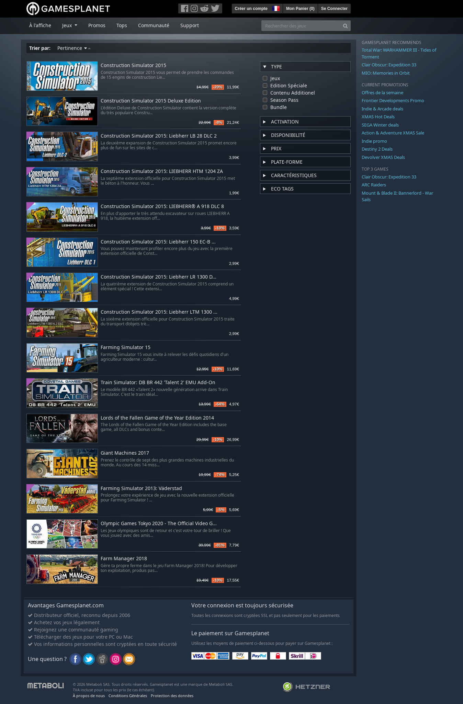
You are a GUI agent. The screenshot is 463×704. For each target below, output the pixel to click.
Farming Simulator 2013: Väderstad (141, 488)
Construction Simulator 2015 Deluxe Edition (151, 101)
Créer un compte (251, 8)
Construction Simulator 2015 (133, 65)
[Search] (345, 25)
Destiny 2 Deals (377, 149)
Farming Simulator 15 (125, 347)
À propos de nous (89, 695)
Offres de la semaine (382, 92)
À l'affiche (40, 25)
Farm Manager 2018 (124, 559)
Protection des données (172, 695)
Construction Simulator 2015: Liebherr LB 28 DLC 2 (159, 136)
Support (189, 25)
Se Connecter (334, 8)
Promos (96, 25)
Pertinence (74, 48)
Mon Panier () (300, 8)
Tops (121, 25)
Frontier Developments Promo (393, 100)
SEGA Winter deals (380, 125)
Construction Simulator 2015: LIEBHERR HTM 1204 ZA (162, 171)
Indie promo (374, 141)
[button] (275, 7)
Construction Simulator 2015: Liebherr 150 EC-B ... (158, 242)
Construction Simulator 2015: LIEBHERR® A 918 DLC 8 (162, 206)
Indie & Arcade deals (382, 109)
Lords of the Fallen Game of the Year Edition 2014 (157, 418)
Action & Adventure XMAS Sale (393, 133)
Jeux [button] (67, 25)
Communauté (153, 25)
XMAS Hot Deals (378, 116)
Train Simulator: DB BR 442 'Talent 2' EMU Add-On (158, 383)
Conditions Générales (128, 695)
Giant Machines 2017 (125, 453)
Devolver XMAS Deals (383, 157)
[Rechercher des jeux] (300, 25)
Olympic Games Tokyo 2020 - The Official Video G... (159, 524)
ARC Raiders (374, 185)
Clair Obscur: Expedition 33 (389, 65)
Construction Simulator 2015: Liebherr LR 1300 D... (158, 277)
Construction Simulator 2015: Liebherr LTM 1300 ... (159, 312)
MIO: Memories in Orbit (386, 73)
